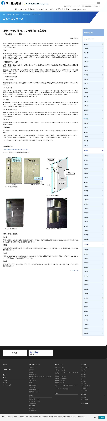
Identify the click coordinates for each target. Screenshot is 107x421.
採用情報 (66, 9)
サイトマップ (75, 6)
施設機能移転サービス (34, 389)
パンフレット (84, 390)
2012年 (86, 106)
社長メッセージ (85, 367)
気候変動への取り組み (60, 376)
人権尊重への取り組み (60, 370)
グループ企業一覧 (85, 385)
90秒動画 (5, 380)
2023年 (86, 57)
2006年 (86, 132)
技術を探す (31, 367)
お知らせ (86, 244)
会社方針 (83, 376)
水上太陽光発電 (32, 385)
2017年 (86, 84)
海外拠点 (83, 383)
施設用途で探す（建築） (35, 401)
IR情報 (52, 9)
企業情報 (58, 9)
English (95, 6)
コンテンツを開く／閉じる (102, 39)
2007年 (86, 128)
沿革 (82, 379)
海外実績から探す (33, 410)
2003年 (86, 145)
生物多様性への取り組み (61, 378)
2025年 (86, 48)
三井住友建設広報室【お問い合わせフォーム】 (16, 149)
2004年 (86, 141)
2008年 (86, 123)
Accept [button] (102, 417)
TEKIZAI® (31, 383)
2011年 (86, 110)
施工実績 (32, 9)
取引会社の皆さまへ (86, 6)
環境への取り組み (59, 367)
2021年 (86, 66)
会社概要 (83, 372)
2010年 (86, 114)
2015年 (86, 92)
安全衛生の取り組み (60, 380)
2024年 (86, 53)
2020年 (86, 70)
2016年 (86, 88)
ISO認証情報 (84, 388)
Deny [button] (95, 417)
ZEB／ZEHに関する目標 (62, 389)
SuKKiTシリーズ (33, 380)
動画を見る (31, 370)
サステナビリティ (42, 9)
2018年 (86, 79)
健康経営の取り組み (60, 383)
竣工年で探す (32, 405)
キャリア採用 (84, 399)
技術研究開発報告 (33, 374)
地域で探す (31, 408)
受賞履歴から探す (33, 403)
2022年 (86, 62)
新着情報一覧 (88, 33)
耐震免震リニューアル (34, 392)
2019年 (86, 75)
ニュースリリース (89, 39)
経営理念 (83, 370)
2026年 (86, 44)
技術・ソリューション (21, 9)
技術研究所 (31, 372)
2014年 (86, 97)
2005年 (86, 136)
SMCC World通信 (7, 385)
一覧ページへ (75, 270)
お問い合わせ (66, 6)
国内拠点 (83, 381)
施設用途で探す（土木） (35, 399)
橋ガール (5, 383)
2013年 (86, 101)
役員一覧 (83, 374)
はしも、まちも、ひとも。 (78, 9)
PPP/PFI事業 (32, 387)
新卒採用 (83, 397)
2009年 (86, 119)
